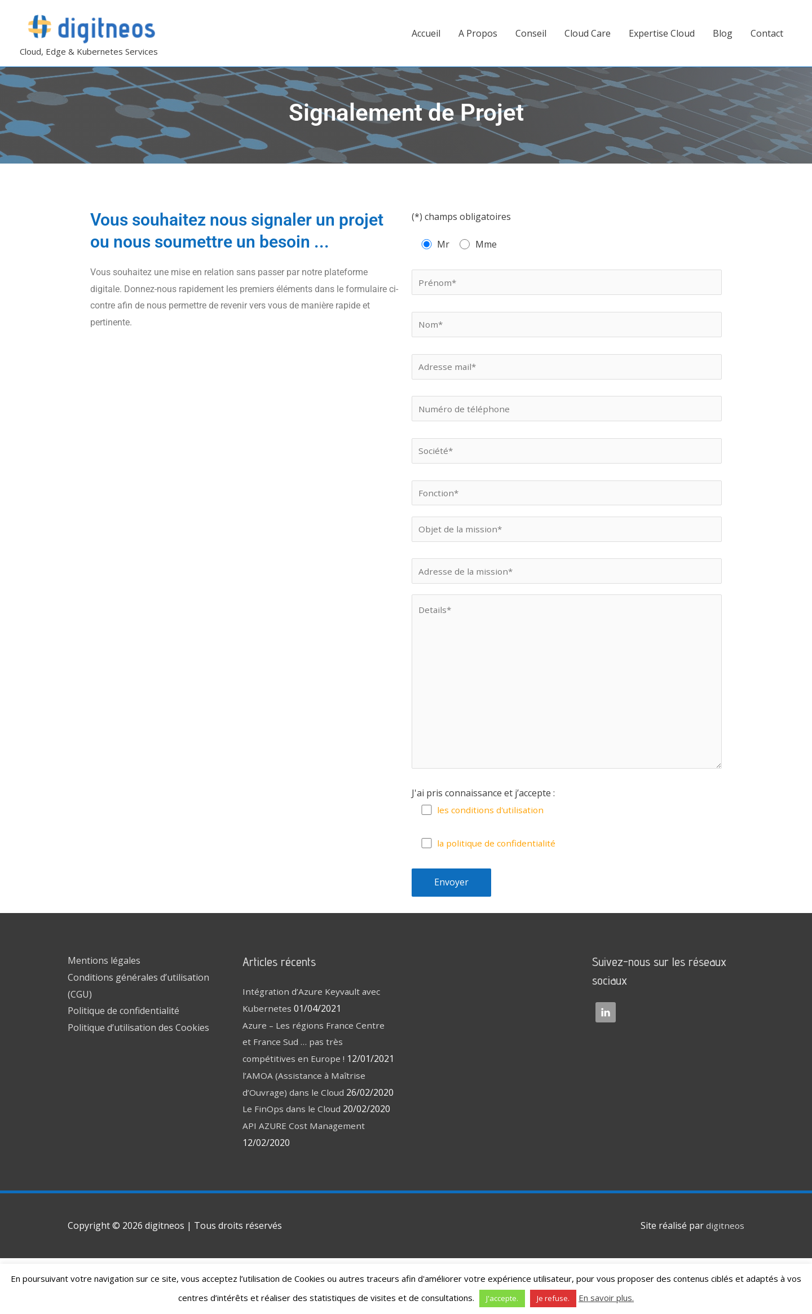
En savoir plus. (606, 1297)
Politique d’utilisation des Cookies (138, 1049)
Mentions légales (104, 982)
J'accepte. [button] (502, 1298)
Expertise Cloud (662, 33)
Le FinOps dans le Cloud (292, 1164)
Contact (767, 33)
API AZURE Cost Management (305, 1181)
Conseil (530, 33)
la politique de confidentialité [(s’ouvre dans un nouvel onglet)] (498, 865)
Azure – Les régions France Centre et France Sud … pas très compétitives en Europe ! (315, 1064)
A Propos (477, 33)
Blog (722, 33)
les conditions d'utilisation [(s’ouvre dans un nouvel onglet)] (493, 832)
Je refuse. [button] (553, 1298)
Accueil (426, 33)
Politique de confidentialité (123, 1032)
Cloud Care (587, 33)
